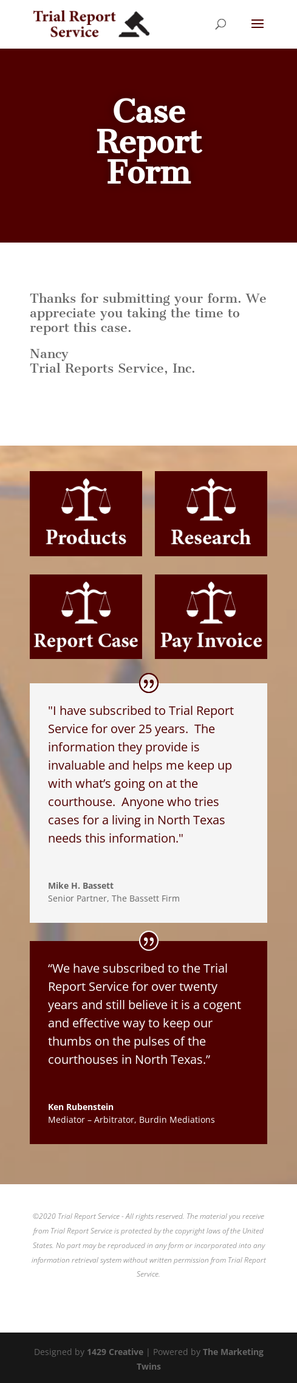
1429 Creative (115, 1351)
